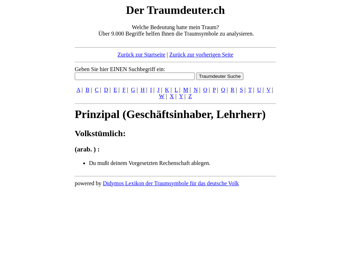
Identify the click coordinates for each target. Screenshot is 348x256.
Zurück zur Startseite (141, 55)
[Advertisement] (31, 109)
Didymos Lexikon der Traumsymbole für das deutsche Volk (171, 183)
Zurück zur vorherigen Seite (201, 55)
